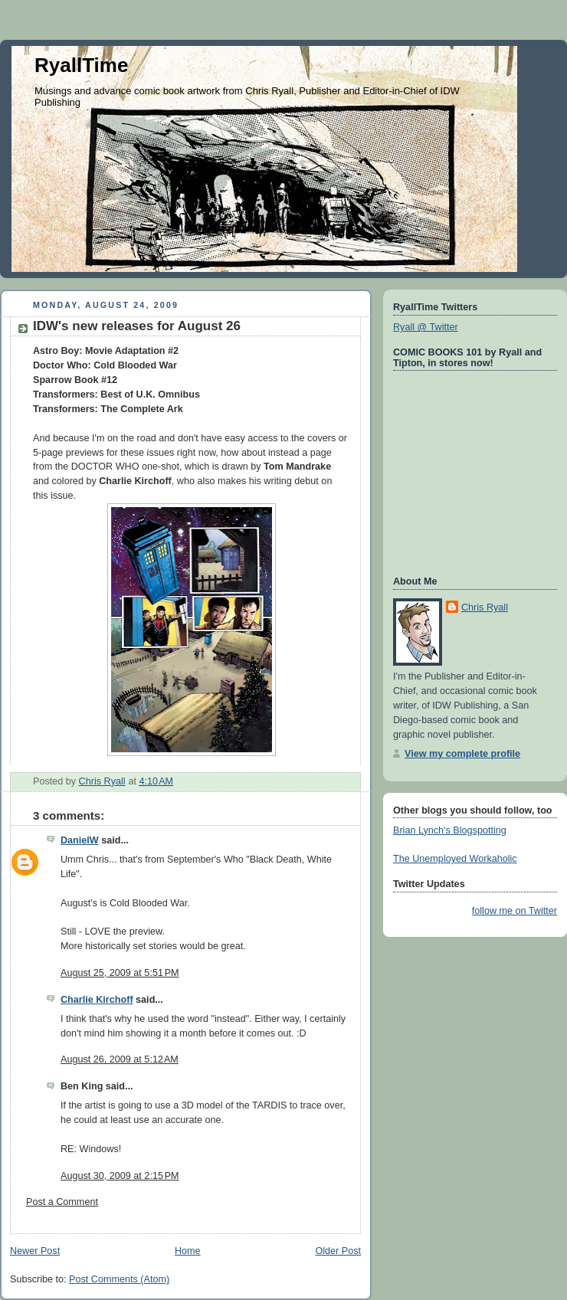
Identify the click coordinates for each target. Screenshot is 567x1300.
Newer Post (35, 1251)
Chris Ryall (484, 607)
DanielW (80, 840)
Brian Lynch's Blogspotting (449, 830)
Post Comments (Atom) (119, 1279)
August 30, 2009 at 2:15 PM (120, 1176)
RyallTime (81, 65)
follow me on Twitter (514, 910)
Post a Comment (62, 1202)
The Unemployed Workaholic (455, 858)
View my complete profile (462, 753)
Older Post (338, 1251)
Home (188, 1251)
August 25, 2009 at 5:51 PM (120, 973)
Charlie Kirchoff (97, 999)
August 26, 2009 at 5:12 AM (120, 1059)
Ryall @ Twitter (425, 327)
